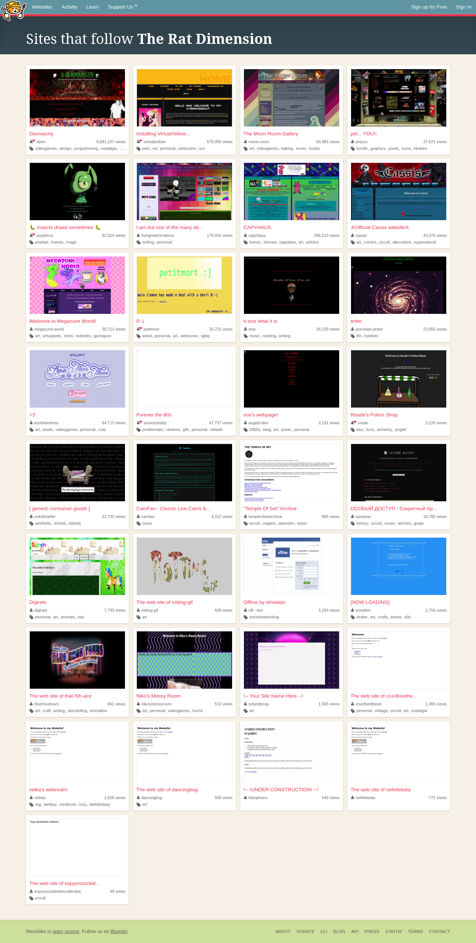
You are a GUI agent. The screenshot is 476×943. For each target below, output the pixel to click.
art (154, 148)
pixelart (41, 242)
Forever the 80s (154, 415)
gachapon (102, 336)
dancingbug (149, 797)
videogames (46, 148)
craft (47, 710)
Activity (69, 7)
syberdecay (256, 704)
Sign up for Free (429, 7)
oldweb (216, 429)
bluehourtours (44, 704)
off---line (253, 610)
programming (86, 148)
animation (98, 710)
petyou (359, 141)
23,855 (435, 329)
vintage (380, 710)
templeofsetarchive (263, 516)
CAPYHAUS (257, 227)
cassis (359, 235)
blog (266, 429)
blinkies (420, 148)
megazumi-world (47, 329)
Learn (92, 7)
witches (404, 523)
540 (331, 797)
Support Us (123, 7)
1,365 (436, 704)
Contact (439, 931)
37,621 (435, 141)
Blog (339, 931)
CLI (324, 931)
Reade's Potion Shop (374, 415)
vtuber (361, 617)
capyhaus (255, 235)
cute (102, 429)
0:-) (140, 321)
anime (395, 617)
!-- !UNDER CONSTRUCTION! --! (281, 789)
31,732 (113, 516)
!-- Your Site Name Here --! (273, 696)
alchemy (384, 429)
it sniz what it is (260, 321)
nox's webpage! (261, 415)
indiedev (83, 336)
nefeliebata (363, 797)
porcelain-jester (367, 329)
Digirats (37, 602)
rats (80, 617)
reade (359, 423)
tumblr (361, 148)
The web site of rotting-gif (164, 602)
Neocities (36, 931)
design (65, 148)
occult (384, 242)
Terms (415, 931)
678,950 (219, 141)
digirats (38, 610)
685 (331, 516)
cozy (82, 804)
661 (116, 704)
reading (269, 336)
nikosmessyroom (154, 704)
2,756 (436, 610)
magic (71, 242)
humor (255, 242)
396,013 (327, 235)
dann (37, 141)
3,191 (329, 423)
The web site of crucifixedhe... (384, 696)
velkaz (38, 797)
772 (438, 797)
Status (393, 931)
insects (57, 242)
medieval (67, 804)
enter (356, 321)
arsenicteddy (152, 423)
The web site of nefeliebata (381, 789)
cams (147, 523)
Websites (42, 7)
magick (269, 523)
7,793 (114, 610)
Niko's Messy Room (158, 696)
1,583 (329, 704)
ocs (202, 148)
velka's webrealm (48, 789)
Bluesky (119, 931)
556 (223, 797)
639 (223, 610)
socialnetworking (264, 617)
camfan (146, 516)
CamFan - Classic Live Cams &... (173, 508)
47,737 (220, 423)
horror (197, 710)
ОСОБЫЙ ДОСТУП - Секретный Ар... (394, 508)
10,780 (435, 516)
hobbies (371, 336)
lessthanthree (44, 423)
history (362, 523)
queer (286, 429)
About (283, 931)
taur (359, 429)
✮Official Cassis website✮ (380, 227)
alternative (401, 242)
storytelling (77, 710)
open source (65, 931)
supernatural (425, 242)
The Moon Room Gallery (271, 133)
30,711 (113, 329)
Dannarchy (41, 133)
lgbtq (205, 336)
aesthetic (43, 523)
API (354, 931)
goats (419, 523)
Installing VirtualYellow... (163, 133)
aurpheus (41, 235)
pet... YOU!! (364, 133)
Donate (305, 931)
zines (68, 336)
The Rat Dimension (204, 39)
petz (145, 148)
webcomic (187, 148)
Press (371, 931)
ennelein (361, 610)
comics (370, 242)
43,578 (435, 235)
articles (312, 242)
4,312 (221, 516)
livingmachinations (155, 235)
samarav (361, 516)
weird (147, 336)
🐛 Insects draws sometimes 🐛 (65, 227)
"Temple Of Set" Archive (270, 508)
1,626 (114, 797)
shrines (270, 242)
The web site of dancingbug (167, 789)
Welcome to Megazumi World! (62, 321)
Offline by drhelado (265, 602)
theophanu (256, 797)
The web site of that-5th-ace (60, 696)
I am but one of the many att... (169, 227)
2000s (254, 429)
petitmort (148, 329)
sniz (250, 329)
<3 (32, 415)
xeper (302, 523)
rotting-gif (147, 610)
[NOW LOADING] (370, 602)
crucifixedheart (366, 704)
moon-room (256, 141)
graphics (378, 148)
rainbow (173, 429)
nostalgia (109, 148)
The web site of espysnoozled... (64, 883)
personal (168, 148)
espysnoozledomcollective (55, 891)
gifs (186, 429)
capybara (287, 242)
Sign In (464, 7)
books (314, 148)
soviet (389, 523)
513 (223, 704)
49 (117, 891)
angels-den (256, 423)
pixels (393, 148)
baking (287, 148)
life (358, 336)
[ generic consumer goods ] (59, 508)
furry (370, 429)
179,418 (219, 235)
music (301, 148)
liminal (59, 523)
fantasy (50, 804)
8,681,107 (110, 141)
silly (407, 617)
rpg (38, 804)
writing (148, 242)
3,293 (329, 610)
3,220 (436, 423)
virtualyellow (151, 141)
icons (406, 148)
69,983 (328, 141)
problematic (152, 429)
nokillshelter (43, 516)
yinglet (400, 429)
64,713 (113, 423)
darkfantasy (99, 804)
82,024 (113, 235)
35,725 (220, 329)
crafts (382, 617)
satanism (286, 523)
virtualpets (52, 336)
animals (68, 617)
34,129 (328, 329)
